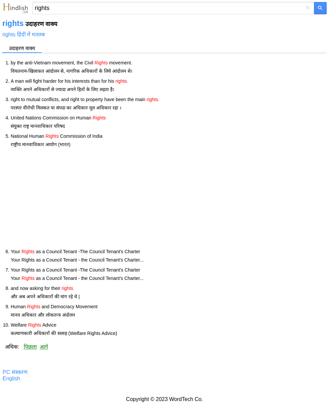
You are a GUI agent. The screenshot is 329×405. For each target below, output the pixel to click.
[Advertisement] (169, 198)
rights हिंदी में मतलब (23, 34)
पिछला (30, 347)
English (11, 378)
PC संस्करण (15, 372)
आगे (44, 347)
